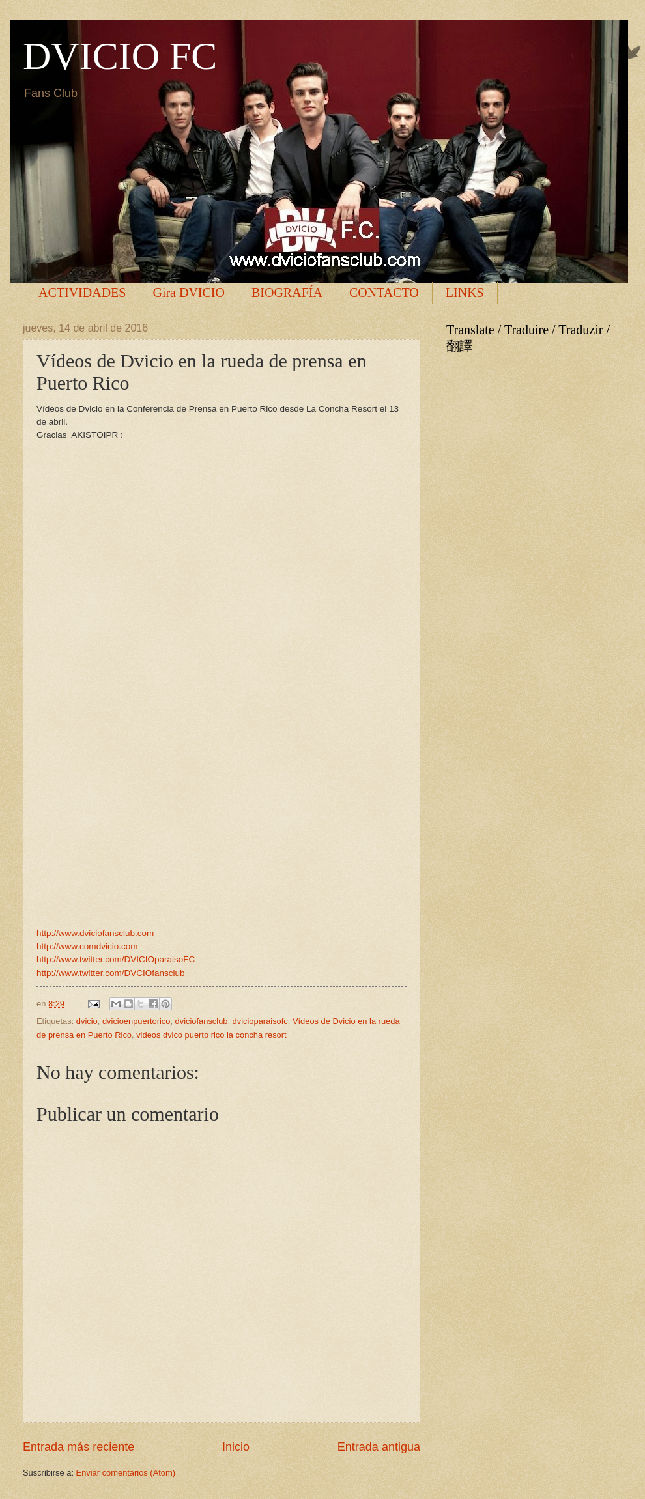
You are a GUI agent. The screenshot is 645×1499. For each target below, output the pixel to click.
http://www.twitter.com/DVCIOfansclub (110, 973)
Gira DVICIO (188, 292)
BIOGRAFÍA (286, 292)
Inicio (236, 1446)
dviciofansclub (201, 1021)
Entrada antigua (378, 1446)
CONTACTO (384, 292)
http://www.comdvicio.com (86, 946)
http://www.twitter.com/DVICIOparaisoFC (115, 959)
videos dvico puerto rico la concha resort (211, 1035)
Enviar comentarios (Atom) (125, 1473)
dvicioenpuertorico (136, 1021)
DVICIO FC (120, 56)
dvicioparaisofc (260, 1021)
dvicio (87, 1021)
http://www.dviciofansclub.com (95, 933)
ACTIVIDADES (82, 292)
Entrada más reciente (78, 1446)
